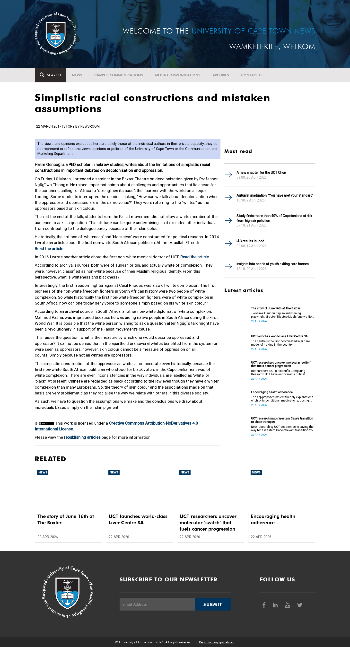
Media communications (177, 75)
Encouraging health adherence (272, 392)
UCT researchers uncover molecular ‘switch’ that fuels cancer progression (281, 364)
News (77, 75)
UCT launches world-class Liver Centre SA (279, 336)
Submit (212, 604)
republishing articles (82, 437)
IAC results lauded (250, 241)
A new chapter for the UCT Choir (261, 173)
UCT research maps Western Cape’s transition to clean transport (282, 420)
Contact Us (252, 75)
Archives (220, 75)
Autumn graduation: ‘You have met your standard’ (274, 195)
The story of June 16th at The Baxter (275, 308)
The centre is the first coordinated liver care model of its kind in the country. (280, 343)
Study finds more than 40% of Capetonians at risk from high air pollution (274, 218)
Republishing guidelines (216, 642)
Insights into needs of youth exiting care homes (272, 264)
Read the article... (50, 248)
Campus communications (118, 75)
